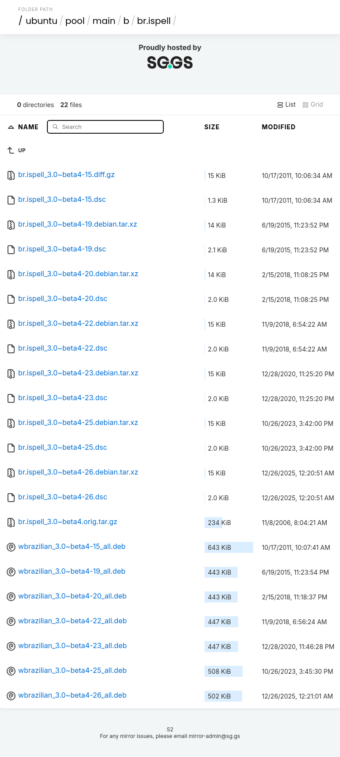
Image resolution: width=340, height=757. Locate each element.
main (104, 21)
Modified (279, 127)
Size (212, 127)
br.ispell (153, 21)
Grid (312, 104)
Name (29, 126)
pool (75, 21)
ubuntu (42, 21)
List (286, 104)
